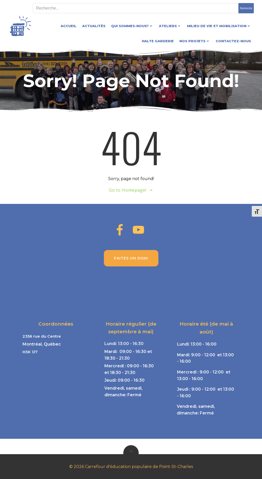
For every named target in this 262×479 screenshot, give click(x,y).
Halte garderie (158, 41)
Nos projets (194, 41)
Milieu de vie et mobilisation (219, 26)
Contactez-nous (233, 41)
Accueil (69, 26)
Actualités (93, 26)
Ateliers (170, 26)
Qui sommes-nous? (132, 26)
